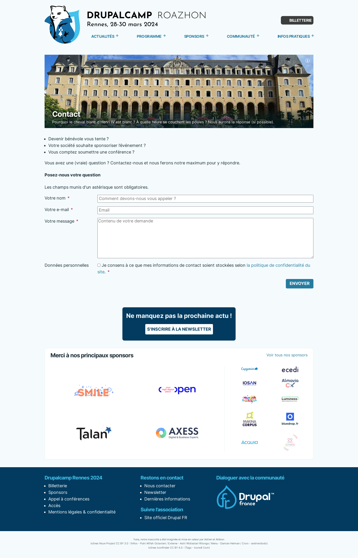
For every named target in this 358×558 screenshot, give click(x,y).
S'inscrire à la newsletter (179, 329)
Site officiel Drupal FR (165, 517)
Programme (149, 36)
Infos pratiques (294, 36)
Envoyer (300, 283)
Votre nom (57, 198)
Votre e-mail (59, 209)
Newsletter (155, 492)
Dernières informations (167, 498)
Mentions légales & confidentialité (82, 511)
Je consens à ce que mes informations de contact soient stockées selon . (203, 268)
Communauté (241, 36)
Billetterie (300, 20)
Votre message (61, 221)
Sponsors (194, 36)
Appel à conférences (68, 498)
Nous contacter (159, 485)
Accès (54, 505)
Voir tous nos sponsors (287, 355)
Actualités (102, 36)
